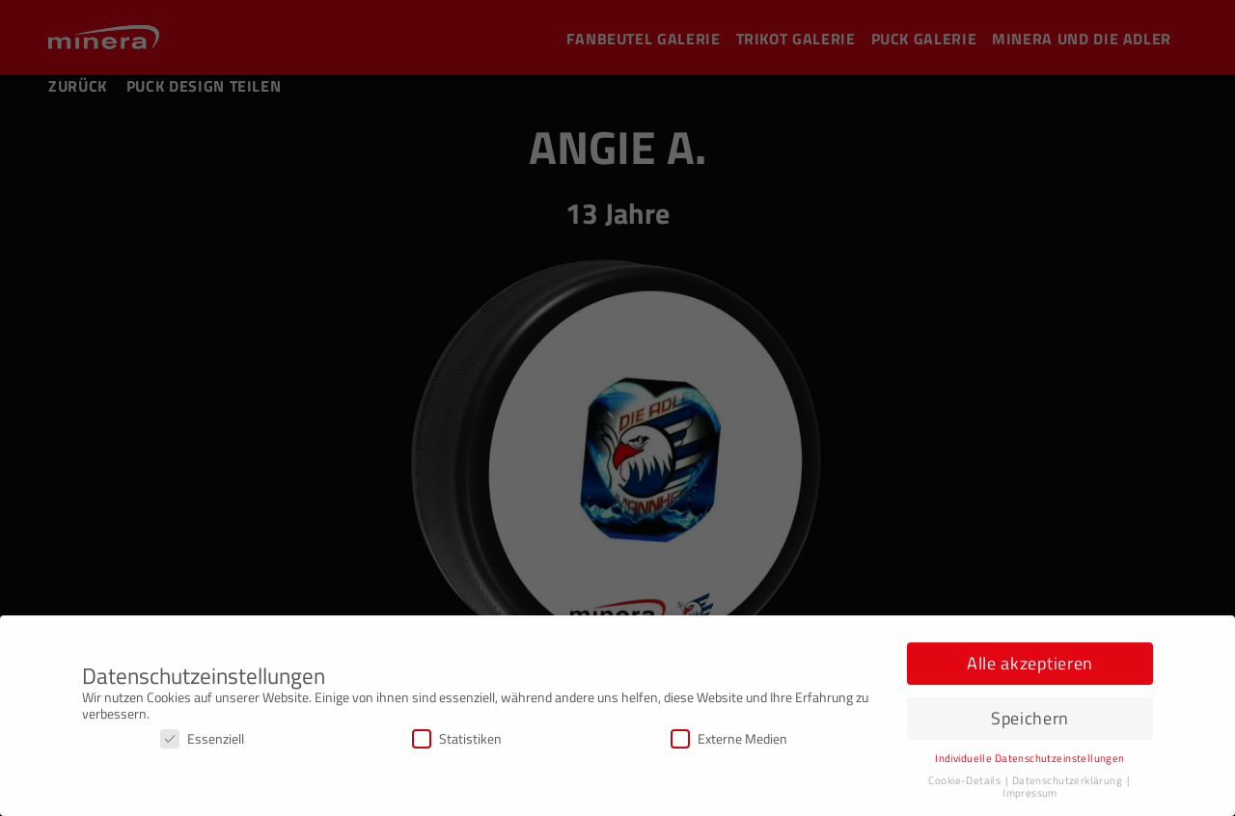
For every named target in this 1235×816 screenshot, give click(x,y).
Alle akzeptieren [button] (1030, 667)
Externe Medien (729, 742)
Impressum (1029, 796)
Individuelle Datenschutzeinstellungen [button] (1030, 762)
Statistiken (457, 742)
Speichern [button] (1030, 722)
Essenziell (202, 742)
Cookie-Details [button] (965, 784)
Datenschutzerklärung (1068, 784)
